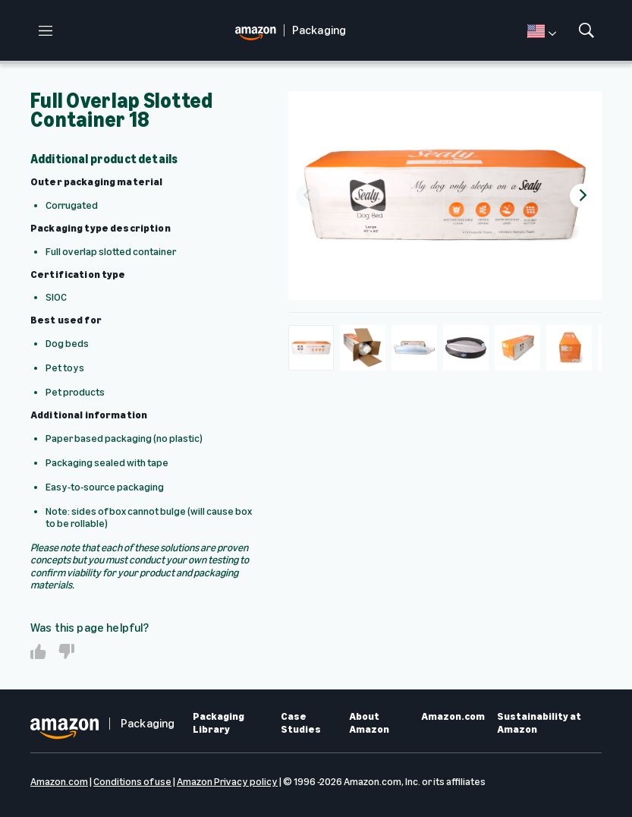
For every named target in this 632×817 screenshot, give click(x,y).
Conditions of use (132, 781)
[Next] (582, 196)
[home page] (259, 30)
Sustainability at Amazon (539, 723)
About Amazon (369, 723)
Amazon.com (453, 717)
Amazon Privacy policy (227, 781)
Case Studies (301, 723)
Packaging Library (218, 723)
